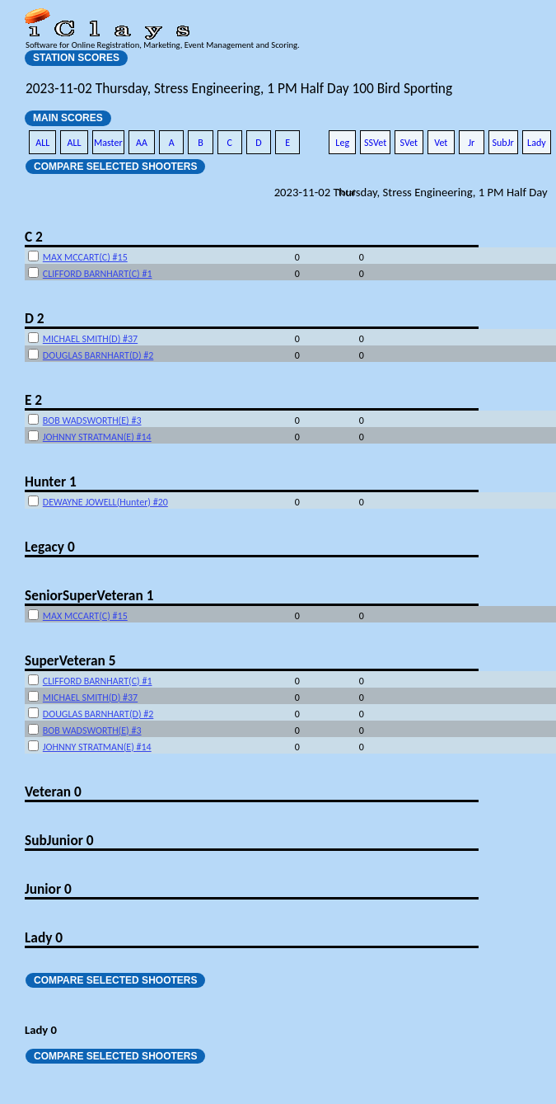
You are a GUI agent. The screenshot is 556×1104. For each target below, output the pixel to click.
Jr (471, 142)
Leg (342, 142)
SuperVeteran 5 (70, 660)
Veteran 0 (53, 791)
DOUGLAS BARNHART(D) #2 (98, 355)
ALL (42, 142)
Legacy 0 (50, 547)
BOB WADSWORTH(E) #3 (92, 420)
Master (108, 142)
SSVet (375, 142)
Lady (536, 142)
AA (141, 142)
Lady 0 (44, 937)
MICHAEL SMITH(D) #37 (90, 339)
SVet (409, 142)
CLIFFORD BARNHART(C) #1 (97, 274)
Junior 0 (48, 889)
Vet (440, 142)
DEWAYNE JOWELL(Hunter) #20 (105, 502)
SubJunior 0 (59, 840)
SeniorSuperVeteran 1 (89, 595)
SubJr (503, 142)
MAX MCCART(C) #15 (85, 257)
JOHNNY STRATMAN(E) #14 (97, 437)
